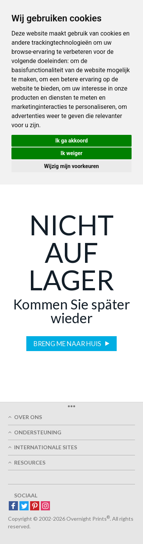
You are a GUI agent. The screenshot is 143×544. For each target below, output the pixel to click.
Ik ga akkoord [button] (71, 141)
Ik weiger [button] (71, 153)
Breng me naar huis (68, 344)
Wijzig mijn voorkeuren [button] (71, 166)
